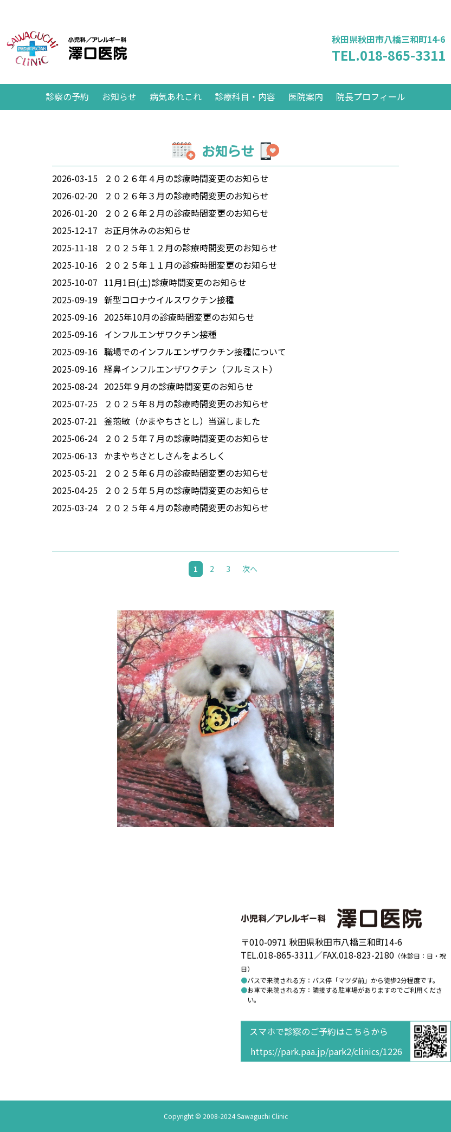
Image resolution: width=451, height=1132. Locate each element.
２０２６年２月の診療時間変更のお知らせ (186, 229)
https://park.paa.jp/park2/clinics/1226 (326, 1052)
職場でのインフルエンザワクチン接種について (195, 367)
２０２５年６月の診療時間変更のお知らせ (186, 489)
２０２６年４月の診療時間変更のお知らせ (186, 194)
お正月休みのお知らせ (147, 246)
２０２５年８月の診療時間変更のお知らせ (186, 419)
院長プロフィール (370, 112)
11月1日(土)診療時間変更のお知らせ (175, 298)
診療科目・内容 (245, 112)
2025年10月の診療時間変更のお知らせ (179, 333)
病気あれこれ (176, 112)
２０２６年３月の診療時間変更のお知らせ (186, 211)
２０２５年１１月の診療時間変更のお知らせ (191, 281)
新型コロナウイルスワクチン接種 (169, 315)
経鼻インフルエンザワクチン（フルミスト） (191, 385)
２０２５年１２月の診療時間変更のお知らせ (191, 263)
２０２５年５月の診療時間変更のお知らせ (186, 506)
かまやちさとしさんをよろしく (165, 471)
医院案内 (305, 112)
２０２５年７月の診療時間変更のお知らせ (186, 454)
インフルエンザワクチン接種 (160, 350)
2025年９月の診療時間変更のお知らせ (179, 402)
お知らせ (119, 112)
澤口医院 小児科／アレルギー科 (93, 57)
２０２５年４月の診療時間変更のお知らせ (186, 523)
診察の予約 (67, 112)
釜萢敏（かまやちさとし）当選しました (182, 437)
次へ (249, 585)
